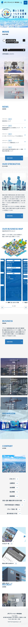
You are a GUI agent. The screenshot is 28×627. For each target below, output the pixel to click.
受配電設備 (25, 272)
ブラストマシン (23, 451)
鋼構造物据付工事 (10, 262)
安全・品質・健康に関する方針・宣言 (12, 532)
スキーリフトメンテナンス (21, 438)
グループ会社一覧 (12, 540)
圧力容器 (8, 277)
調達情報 (12, 527)
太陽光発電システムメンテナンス (19, 437)
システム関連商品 (10, 278)
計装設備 (8, 435)
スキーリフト (11, 419)
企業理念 (12, 514)
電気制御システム (22, 414)
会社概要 (12, 519)
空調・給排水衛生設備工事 (8, 414)
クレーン (8, 275)
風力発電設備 (23, 435)
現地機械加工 (9, 271)
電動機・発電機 (9, 269)
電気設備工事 (9, 265)
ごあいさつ (12, 510)
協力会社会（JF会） (12, 545)
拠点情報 (12, 523)
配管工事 (25, 265)
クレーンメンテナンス (6, 438)
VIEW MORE (10, 236)
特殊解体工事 (9, 264)
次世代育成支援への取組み (12, 536)
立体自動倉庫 (9, 451)
